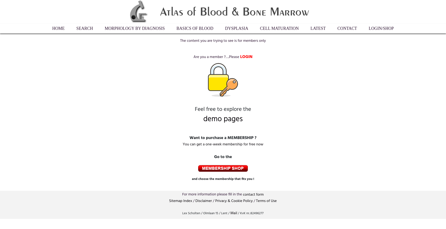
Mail (233, 213)
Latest (318, 28)
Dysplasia (236, 28)
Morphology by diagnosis (135, 28)
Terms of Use (266, 201)
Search (84, 28)
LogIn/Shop (381, 28)
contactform (253, 195)
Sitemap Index (180, 201)
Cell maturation (279, 28)
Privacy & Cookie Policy (234, 201)
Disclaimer (203, 201)
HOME (58, 28)
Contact (347, 28)
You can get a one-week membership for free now (223, 144)
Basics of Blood (195, 28)
